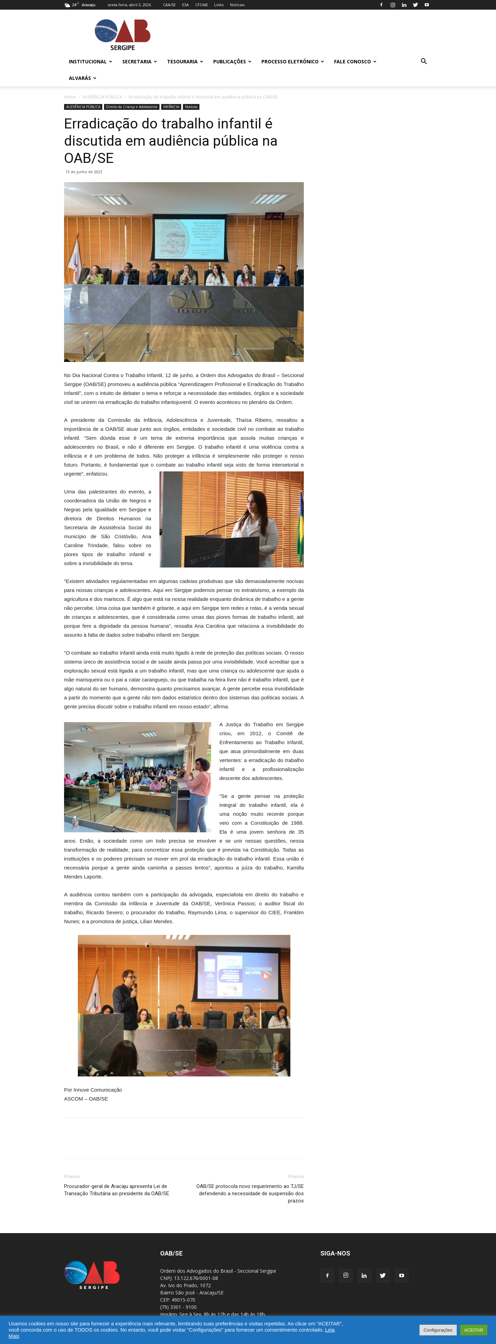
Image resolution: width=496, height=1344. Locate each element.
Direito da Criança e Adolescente (131, 106)
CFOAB (201, 4)
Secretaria (139, 61)
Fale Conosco (355, 61)
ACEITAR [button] (473, 1330)
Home (70, 97)
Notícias (237, 4)
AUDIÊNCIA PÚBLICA (102, 97)
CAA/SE (169, 4)
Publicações (232, 61)
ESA (185, 4)
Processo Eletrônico (292, 61)
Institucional (90, 61)
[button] (423, 62)
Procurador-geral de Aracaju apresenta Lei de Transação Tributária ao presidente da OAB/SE (116, 1190)
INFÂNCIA (171, 106)
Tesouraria (185, 61)
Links (219, 4)
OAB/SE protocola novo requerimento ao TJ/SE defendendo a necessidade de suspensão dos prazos (250, 1193)
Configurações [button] (438, 1330)
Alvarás (82, 78)
